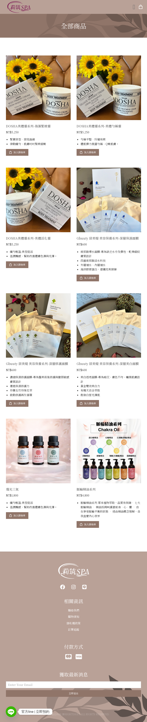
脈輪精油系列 (86, 489)
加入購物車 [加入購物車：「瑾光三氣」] (17, 515)
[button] (134, 7)
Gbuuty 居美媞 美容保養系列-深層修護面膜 (37, 363)
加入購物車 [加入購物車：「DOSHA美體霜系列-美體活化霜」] (17, 264)
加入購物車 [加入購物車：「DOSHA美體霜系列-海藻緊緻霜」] (17, 152)
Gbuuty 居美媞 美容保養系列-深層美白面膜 (108, 363)
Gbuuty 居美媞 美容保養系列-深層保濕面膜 (108, 238)
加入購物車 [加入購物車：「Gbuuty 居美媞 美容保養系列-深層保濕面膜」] (88, 278)
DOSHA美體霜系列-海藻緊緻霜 (28, 126)
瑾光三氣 (12, 489)
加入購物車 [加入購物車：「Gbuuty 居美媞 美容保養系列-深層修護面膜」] (17, 403)
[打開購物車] (140, 7)
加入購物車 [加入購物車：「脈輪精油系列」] (88, 524)
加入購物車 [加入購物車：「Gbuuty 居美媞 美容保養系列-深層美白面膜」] (88, 403)
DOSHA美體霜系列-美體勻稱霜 (99, 126)
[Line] (11, 711)
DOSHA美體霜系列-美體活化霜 (28, 238)
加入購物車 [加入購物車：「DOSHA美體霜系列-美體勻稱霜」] (88, 152)
